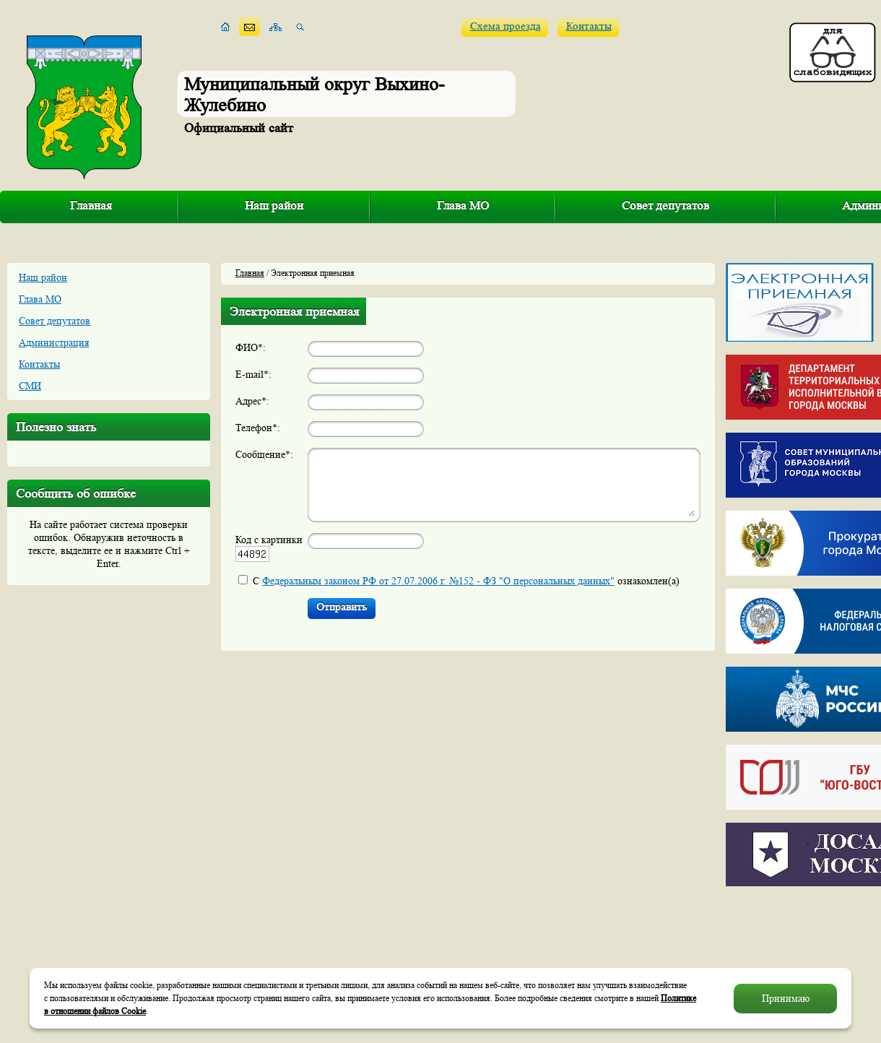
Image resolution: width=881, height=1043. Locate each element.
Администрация (54, 342)
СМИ (30, 385)
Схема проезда (505, 26)
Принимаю (786, 998)
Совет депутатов (665, 205)
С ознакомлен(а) (466, 581)
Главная (91, 205)
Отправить (341, 607)
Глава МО (463, 205)
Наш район (274, 205)
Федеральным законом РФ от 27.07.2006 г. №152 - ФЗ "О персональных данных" (438, 581)
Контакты (589, 26)
